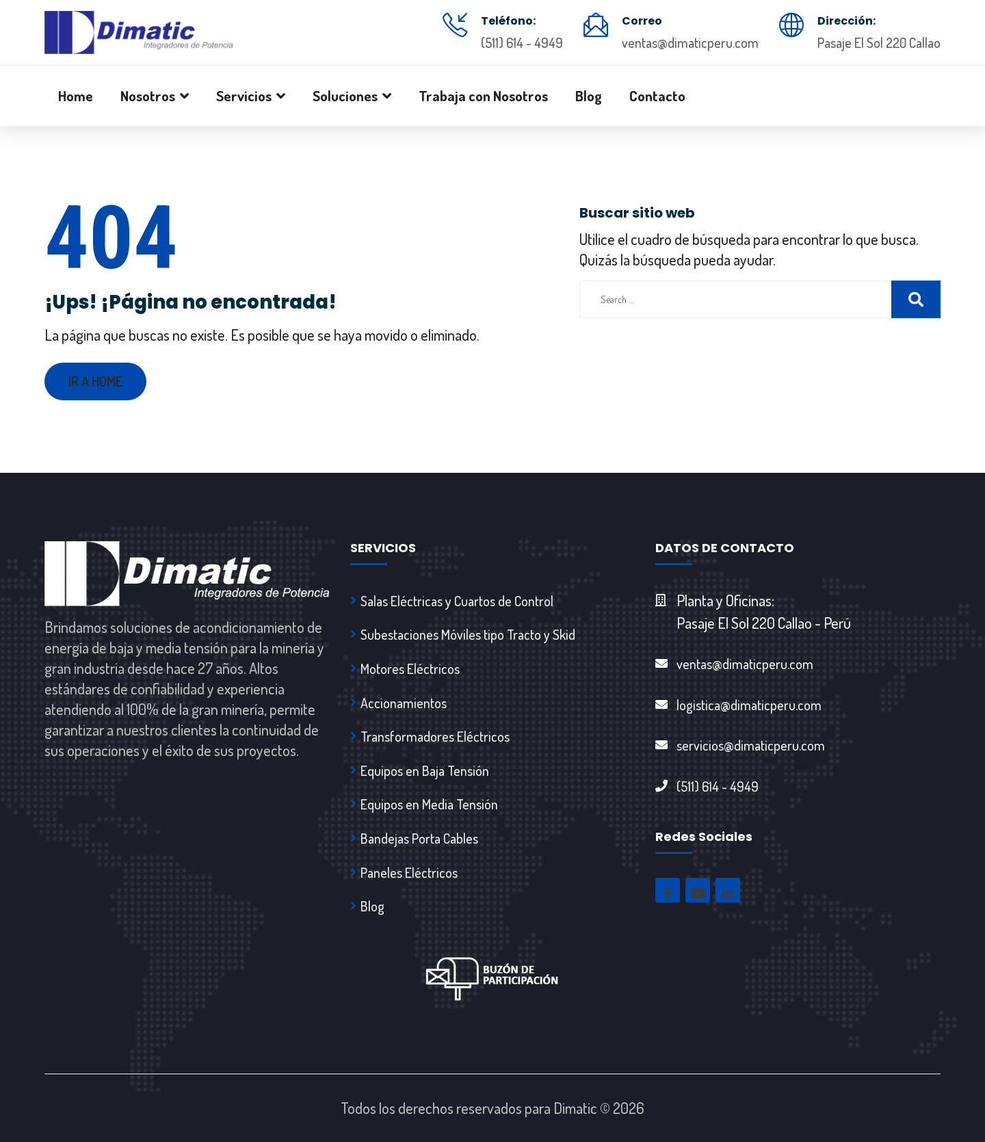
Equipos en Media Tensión (429, 804)
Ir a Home (95, 381)
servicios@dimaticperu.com (751, 745)
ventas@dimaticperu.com (690, 42)
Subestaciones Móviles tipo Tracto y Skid (467, 634)
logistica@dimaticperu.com (749, 705)
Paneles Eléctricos (409, 872)
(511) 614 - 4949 (522, 42)
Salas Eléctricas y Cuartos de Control (456, 601)
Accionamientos (403, 703)
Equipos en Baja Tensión (424, 770)
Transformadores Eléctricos (435, 736)
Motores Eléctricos (410, 668)
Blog (372, 906)
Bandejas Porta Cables (419, 838)
